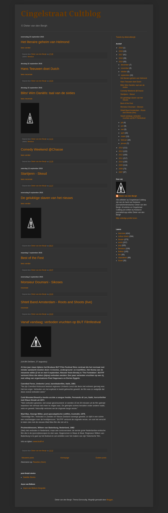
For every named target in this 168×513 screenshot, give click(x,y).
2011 (121, 158)
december (125, 65)
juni (122, 126)
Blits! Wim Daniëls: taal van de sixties (48, 93)
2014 (121, 148)
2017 (121, 55)
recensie (24, 288)
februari (124, 140)
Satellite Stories (29, 477)
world (120, 242)
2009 (121, 165)
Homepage (64, 458)
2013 (121, 151)
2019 (121, 48)
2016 (121, 58)
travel (120, 261)
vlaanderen (122, 258)
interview (121, 233)
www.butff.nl (38, 441)
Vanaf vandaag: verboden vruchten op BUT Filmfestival (61, 322)
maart (123, 136)
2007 (121, 172)
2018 (121, 51)
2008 (121, 169)
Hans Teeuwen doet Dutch (40, 69)
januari (124, 143)
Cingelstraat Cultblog (61, 13)
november (125, 68)
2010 (121, 162)
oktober (124, 72)
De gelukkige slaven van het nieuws (47, 198)
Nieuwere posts (28, 458)
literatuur (31, 56)
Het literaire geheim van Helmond (45, 42)
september (125, 75)
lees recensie (26, 74)
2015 (121, 62)
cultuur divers (123, 236)
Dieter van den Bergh (128, 196)
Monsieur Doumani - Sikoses (42, 282)
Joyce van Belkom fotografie (34, 488)
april (123, 133)
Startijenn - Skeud (34, 173)
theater (121, 239)
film (119, 255)
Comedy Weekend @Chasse (42, 149)
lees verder (25, 48)
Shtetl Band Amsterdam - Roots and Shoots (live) (56, 302)
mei (122, 129)
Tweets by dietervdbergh (125, 37)
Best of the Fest (32, 258)
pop (119, 245)
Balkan (121, 251)
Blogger (110, 500)
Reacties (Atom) (39, 462)
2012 (121, 155)
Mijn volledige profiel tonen (126, 218)
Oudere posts (101, 458)
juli (122, 123)
